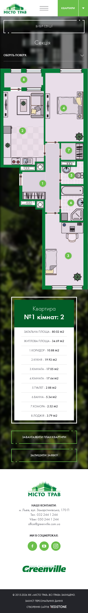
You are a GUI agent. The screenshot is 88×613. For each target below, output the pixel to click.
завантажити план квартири (44, 437)
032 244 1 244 (47, 515)
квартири (68, 8)
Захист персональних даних (44, 601)
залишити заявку (44, 455)
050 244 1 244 (48, 519)
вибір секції (44, 26)
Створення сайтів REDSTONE (44, 607)
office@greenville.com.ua (44, 524)
